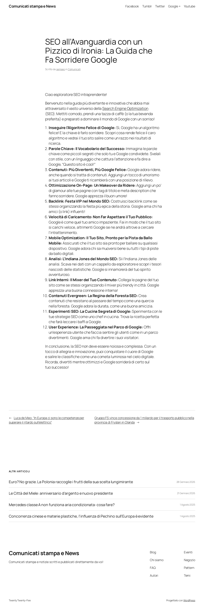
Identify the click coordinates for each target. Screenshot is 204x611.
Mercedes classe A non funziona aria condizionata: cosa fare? (62, 505)
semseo (60, 69)
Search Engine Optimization (125, 108)
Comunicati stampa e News (32, 6)
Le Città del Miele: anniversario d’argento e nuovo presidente (61, 493)
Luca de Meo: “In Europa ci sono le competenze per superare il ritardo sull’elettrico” (46, 420)
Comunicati (74, 69)
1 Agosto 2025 (187, 504)
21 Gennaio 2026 (186, 493)
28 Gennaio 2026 (185, 482)
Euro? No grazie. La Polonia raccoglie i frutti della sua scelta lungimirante (71, 482)
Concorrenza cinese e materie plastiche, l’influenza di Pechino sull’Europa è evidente (81, 516)
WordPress (189, 600)
